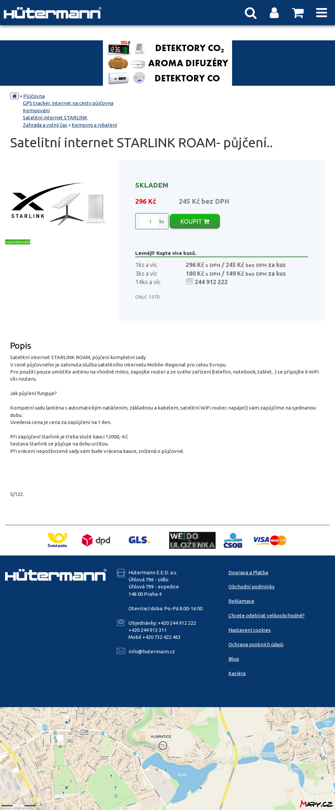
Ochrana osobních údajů (256, 644)
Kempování (36, 110)
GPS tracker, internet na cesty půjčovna (68, 103)
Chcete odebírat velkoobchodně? (266, 615)
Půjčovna (34, 96)
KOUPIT (194, 221)
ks (152, 222)
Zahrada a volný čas (45, 125)
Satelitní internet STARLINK (55, 117)
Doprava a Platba (248, 572)
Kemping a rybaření (94, 125)
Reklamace (241, 601)
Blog (233, 659)
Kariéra (237, 673)
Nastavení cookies (249, 630)
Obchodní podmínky (251, 586)
